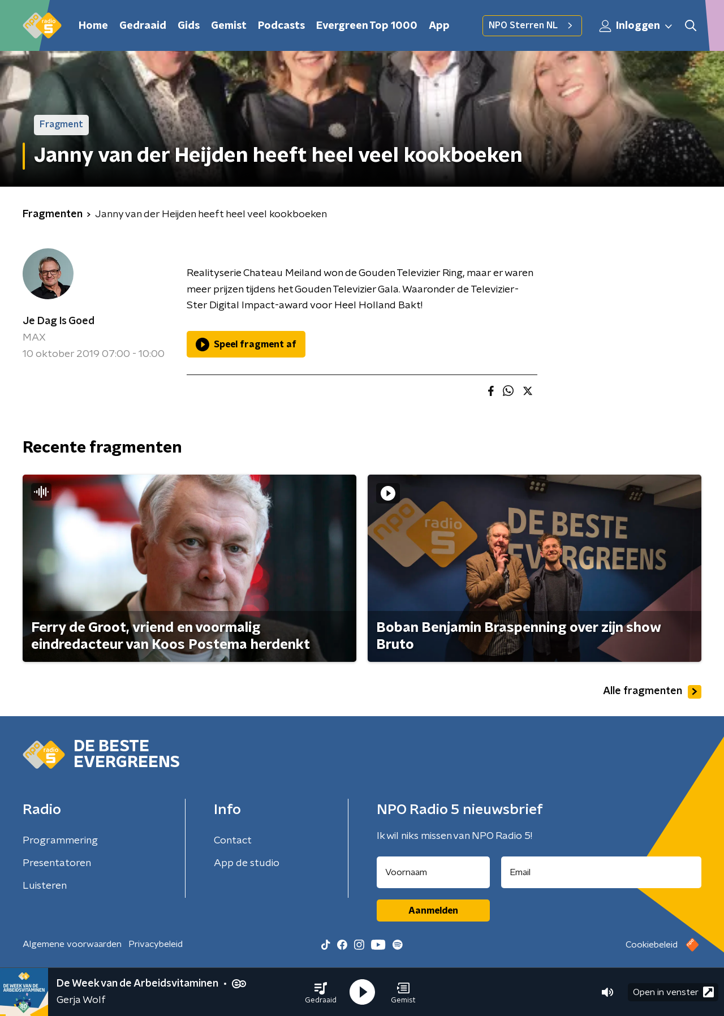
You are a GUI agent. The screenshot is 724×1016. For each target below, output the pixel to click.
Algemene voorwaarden (72, 944)
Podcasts (281, 26)
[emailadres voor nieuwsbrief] (601, 872)
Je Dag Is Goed (58, 321)
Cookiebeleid (652, 944)
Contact (233, 841)
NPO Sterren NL (532, 25)
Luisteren (45, 886)
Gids (189, 26)
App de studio (246, 863)
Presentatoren (57, 863)
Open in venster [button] (673, 992)
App (439, 26)
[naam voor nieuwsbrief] (433, 872)
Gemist (229, 26)
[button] (321, 992)
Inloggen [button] (636, 26)
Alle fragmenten (652, 692)
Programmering (60, 841)
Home (93, 26)
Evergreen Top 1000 (366, 26)
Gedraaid (142, 26)
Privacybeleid (155, 944)
